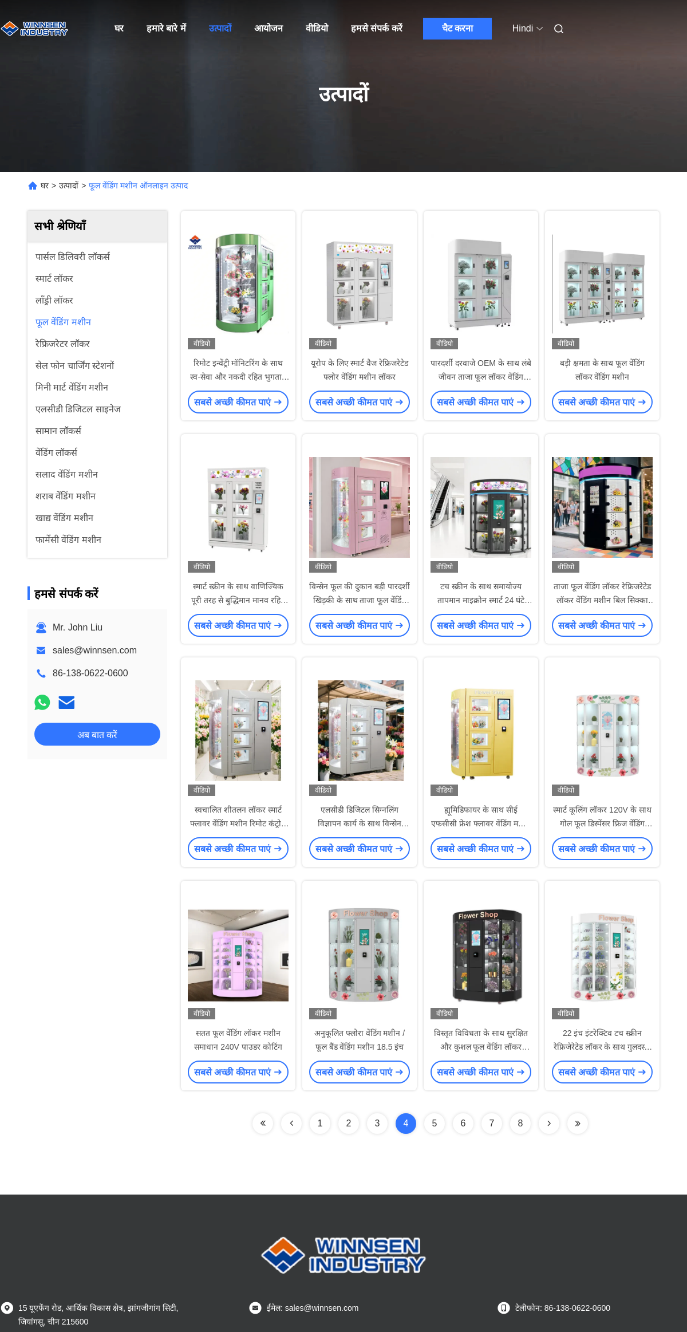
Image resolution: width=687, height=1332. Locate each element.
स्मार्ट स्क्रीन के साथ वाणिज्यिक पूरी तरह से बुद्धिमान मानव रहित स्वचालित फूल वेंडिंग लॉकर (238, 600)
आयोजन (268, 28)
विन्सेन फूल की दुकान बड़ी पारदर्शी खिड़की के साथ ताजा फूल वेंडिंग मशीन (359, 600)
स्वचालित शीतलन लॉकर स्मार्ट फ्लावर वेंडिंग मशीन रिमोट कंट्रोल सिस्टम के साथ (238, 823)
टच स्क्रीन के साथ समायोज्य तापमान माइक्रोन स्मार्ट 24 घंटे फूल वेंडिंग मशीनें (480, 600)
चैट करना (457, 28)
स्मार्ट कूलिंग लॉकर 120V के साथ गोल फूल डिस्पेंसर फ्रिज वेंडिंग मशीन (602, 823)
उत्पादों (220, 28)
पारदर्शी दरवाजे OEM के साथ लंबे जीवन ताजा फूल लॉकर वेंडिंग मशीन (481, 376)
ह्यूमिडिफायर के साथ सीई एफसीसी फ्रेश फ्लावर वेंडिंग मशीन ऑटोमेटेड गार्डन (481, 823)
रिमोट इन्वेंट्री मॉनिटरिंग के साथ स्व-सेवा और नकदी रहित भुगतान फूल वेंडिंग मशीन (238, 376)
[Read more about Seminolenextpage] (262, 1123)
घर (119, 28)
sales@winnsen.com (95, 650)
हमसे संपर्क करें (376, 28)
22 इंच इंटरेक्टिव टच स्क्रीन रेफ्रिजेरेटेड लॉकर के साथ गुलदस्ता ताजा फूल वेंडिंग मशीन (603, 1046)
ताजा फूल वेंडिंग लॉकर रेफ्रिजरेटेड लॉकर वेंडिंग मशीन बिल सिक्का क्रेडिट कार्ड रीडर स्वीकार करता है (602, 600)
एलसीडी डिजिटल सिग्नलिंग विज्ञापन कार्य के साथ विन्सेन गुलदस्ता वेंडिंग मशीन (359, 823)
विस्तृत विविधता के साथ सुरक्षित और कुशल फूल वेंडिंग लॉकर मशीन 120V (481, 1046)
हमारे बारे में (166, 28)
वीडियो (317, 28)
